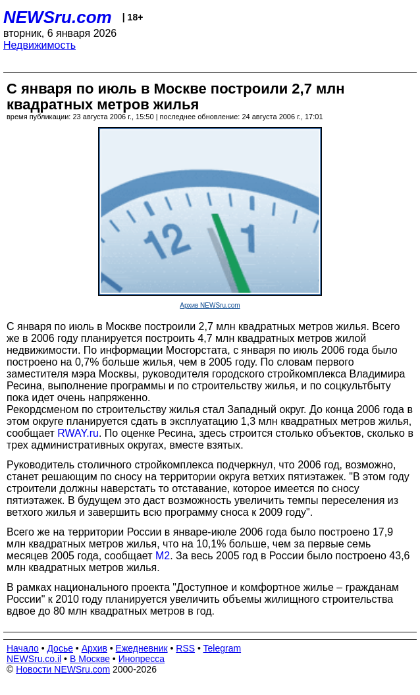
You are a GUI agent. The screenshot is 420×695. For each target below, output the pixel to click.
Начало (23, 648)
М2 (162, 555)
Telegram (222, 648)
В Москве (90, 658)
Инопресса (141, 658)
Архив (94, 648)
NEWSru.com (57, 17)
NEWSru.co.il (34, 658)
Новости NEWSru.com (63, 669)
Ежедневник (142, 648)
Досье (60, 648)
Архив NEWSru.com (210, 305)
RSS (185, 648)
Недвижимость (39, 45)
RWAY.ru (78, 433)
